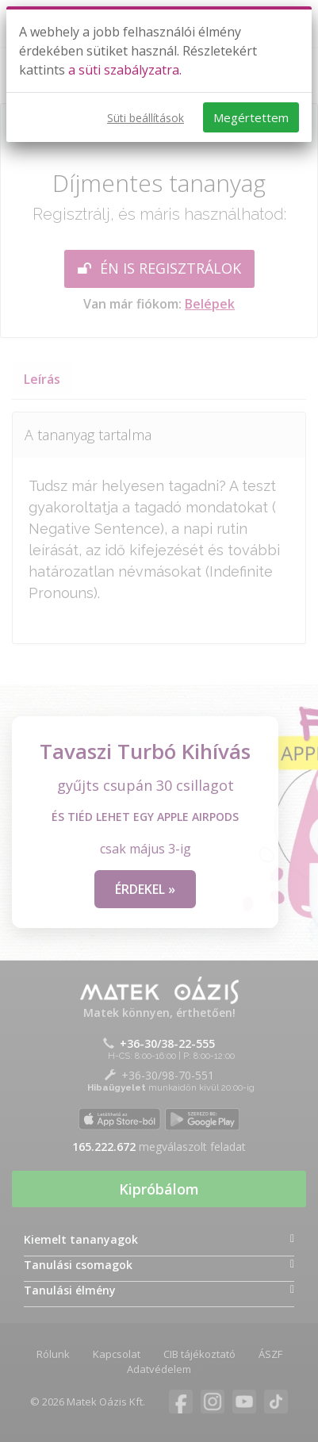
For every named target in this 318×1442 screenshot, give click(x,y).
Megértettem (251, 117)
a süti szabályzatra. (125, 70)
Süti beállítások (145, 117)
